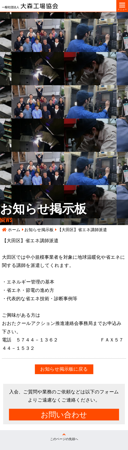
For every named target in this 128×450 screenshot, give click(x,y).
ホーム (14, 229)
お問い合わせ (64, 414)
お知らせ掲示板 (39, 229)
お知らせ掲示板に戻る (64, 369)
